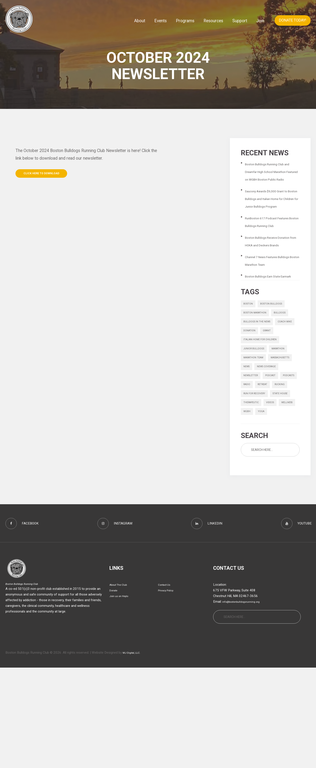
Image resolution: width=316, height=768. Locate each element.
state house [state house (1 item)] (253, 485)
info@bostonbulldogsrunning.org (245, 702)
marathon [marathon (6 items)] (285, 412)
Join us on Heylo (121, 696)
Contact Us (166, 685)
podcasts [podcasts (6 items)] (273, 453)
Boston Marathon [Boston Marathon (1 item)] (258, 360)
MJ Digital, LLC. (134, 753)
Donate (114, 691)
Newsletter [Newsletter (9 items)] (285, 443)
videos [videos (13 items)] (248, 495)
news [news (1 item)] (281, 433)
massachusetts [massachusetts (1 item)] (256, 433)
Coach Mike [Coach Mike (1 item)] (252, 380)
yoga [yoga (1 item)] (247, 505)
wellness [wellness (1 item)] (268, 495)
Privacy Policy (168, 691)
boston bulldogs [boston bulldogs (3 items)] (277, 349)
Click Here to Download (49, 175)
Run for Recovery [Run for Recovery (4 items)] (257, 474)
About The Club (120, 685)
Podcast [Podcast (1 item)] (250, 453)
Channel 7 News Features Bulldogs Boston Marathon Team (269, 294)
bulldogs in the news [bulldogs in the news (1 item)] (260, 370)
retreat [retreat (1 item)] (266, 464)
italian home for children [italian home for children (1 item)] (263, 401)
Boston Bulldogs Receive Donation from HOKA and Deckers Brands (268, 268)
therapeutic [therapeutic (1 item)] (281, 485)
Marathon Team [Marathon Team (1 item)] (256, 422)
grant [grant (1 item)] (248, 391)
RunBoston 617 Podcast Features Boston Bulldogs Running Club (268, 241)
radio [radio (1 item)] (247, 464)
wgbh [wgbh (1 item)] (288, 495)
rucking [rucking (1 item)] (286, 464)
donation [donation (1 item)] (275, 380)
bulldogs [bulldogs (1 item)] (288, 360)
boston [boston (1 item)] (249, 349)
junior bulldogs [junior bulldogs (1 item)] (256, 412)
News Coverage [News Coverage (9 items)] (255, 443)
